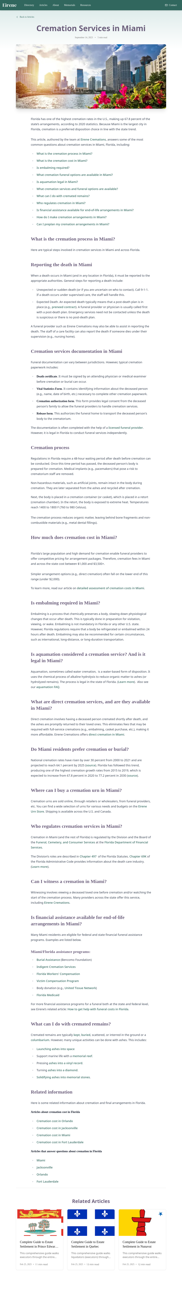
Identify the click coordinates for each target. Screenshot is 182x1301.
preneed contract (64, 307)
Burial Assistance (48, 960)
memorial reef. (83, 1056)
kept (77, 1035)
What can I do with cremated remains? (63, 196)
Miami (41, 1160)
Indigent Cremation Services (56, 967)
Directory (29, 5)
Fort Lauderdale (47, 1181)
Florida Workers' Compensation (58, 974)
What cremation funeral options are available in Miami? (75, 175)
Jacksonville (45, 1167)
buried (85, 1035)
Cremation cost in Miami (53, 1135)
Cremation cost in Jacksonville (57, 1128)
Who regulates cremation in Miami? (61, 203)
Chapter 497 (88, 856)
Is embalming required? (53, 168)
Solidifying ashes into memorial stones (63, 1077)
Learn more (126, 682)
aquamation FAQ (47, 687)
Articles (43, 5)
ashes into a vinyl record (65, 1063)
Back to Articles (25, 17)
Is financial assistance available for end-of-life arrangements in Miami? (85, 210)
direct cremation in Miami (106, 734)
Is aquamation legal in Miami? (57, 182)
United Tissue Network (80, 988)
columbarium (40, 1040)
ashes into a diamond (63, 1070)
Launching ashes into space (56, 1049)
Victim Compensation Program (58, 981)
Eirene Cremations (93, 139)
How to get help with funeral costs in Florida (97, 1009)
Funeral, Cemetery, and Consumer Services (65, 842)
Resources (85, 5)
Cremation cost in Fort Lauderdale (60, 1142)
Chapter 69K (137, 856)
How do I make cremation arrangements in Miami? (72, 217)
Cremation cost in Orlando (55, 1121)
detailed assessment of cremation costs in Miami (110, 588)
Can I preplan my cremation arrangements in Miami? (73, 224)
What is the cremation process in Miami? (64, 153)
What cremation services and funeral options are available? (77, 189)
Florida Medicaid (48, 995)
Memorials (69, 5)
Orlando (42, 1174)
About (55, 5)
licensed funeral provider (125, 428)
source (90, 765)
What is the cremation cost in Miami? (62, 161)
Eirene (10, 5)
